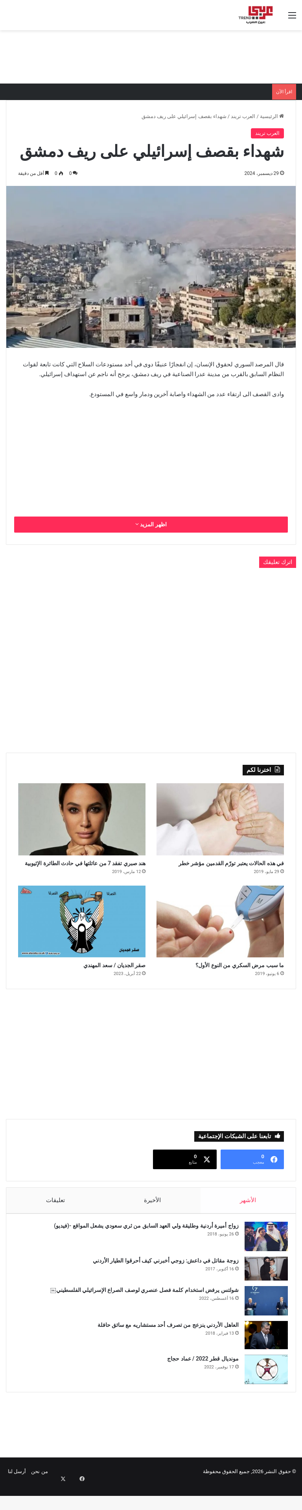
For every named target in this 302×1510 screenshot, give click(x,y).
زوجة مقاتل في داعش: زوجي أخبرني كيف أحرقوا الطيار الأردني (162, 1281)
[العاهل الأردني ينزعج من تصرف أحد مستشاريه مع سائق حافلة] (262, 1355)
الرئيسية (272, 116)
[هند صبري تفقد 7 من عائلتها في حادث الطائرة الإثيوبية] (81, 819)
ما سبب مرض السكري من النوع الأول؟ (220, 980)
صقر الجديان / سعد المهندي (100, 980)
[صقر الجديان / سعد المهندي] (81, 935)
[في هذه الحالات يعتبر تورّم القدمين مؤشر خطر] (220, 819)
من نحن (39, 1496)
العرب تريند (243, 116)
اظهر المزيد (151, 524)
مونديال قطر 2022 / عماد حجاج (199, 1379)
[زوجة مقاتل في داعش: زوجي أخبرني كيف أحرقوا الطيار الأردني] (262, 1289)
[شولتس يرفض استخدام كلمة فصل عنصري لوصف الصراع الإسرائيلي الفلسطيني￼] (262, 1321)
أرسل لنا (17, 1496)
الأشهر (248, 1216)
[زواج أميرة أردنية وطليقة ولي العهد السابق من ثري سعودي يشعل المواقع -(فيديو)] (262, 1257)
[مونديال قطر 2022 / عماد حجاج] (262, 1389)
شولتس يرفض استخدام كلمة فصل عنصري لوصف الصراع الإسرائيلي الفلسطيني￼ (140, 1310)
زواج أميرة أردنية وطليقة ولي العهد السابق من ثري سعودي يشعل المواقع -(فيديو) (142, 1246)
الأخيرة (152, 1216)
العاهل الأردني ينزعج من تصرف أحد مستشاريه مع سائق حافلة (164, 1345)
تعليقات (55, 1216)
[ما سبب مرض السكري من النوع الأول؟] (220, 935)
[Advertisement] (151, 55)
